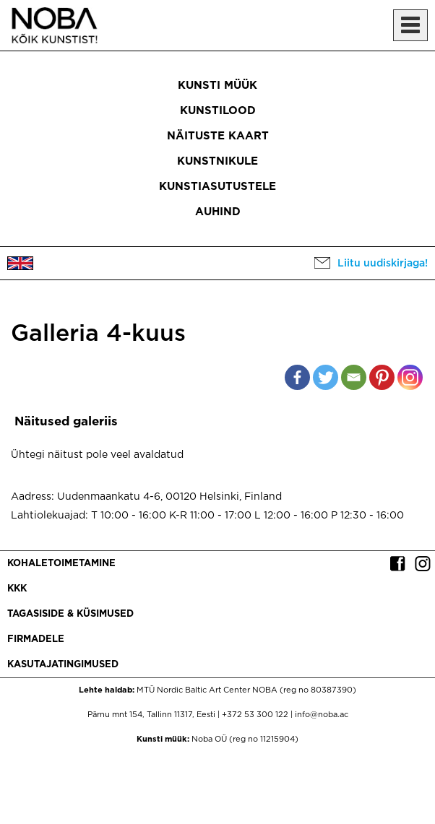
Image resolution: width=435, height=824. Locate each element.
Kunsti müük (217, 85)
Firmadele (35, 639)
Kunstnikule (217, 161)
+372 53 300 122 (255, 715)
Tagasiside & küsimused (70, 614)
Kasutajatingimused (63, 665)
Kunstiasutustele (217, 186)
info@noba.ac (321, 715)
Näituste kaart (218, 136)
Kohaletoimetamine (61, 564)
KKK (17, 589)
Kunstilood (218, 111)
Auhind (218, 212)
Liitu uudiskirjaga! (382, 263)
